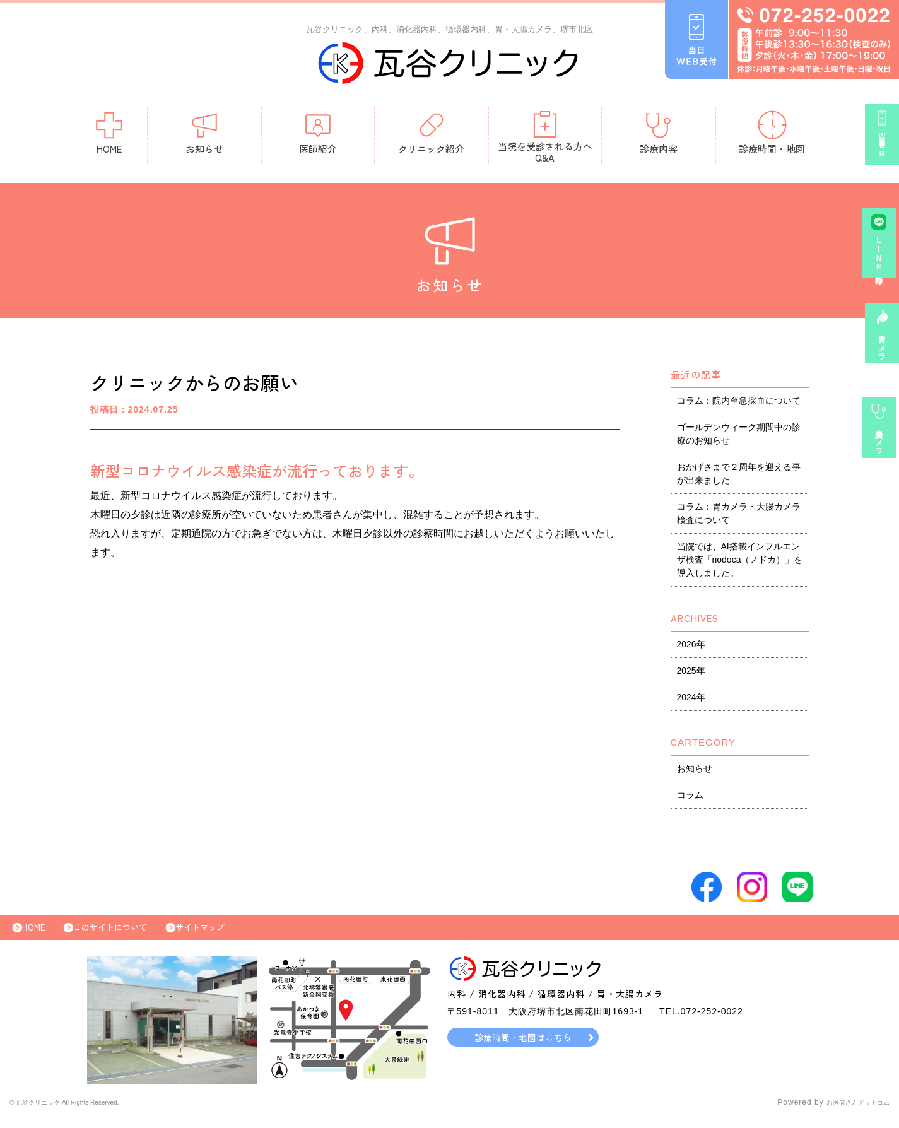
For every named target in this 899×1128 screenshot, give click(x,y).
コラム (690, 798)
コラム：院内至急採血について (739, 404)
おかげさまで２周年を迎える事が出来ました (739, 476)
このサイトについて (125, 933)
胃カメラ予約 (882, 351)
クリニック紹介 (431, 135)
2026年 (691, 647)
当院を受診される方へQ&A (545, 139)
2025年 (691, 674)
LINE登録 (882, 261)
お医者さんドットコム (849, 1112)
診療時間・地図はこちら (523, 1046)
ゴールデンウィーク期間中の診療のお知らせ (739, 437)
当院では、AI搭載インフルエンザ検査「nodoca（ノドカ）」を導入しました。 (740, 562)
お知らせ (204, 135)
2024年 (691, 700)
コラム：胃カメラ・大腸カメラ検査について (739, 516)
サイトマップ (228, 933)
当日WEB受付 (882, 152)
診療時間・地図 (772, 135)
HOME (109, 135)
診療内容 (659, 135)
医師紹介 (318, 135)
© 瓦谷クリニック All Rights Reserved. (84, 1112)
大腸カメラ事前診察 (882, 447)
